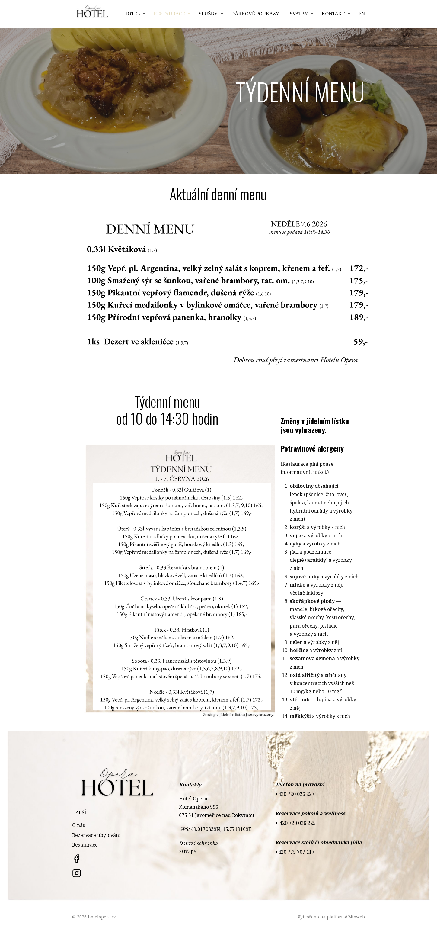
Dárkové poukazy (255, 13)
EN (362, 13)
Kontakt (333, 13)
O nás (78, 825)
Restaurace (169, 13)
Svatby (299, 13)
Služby (208, 13)
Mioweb (356, 917)
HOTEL (132, 13)
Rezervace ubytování (96, 835)
